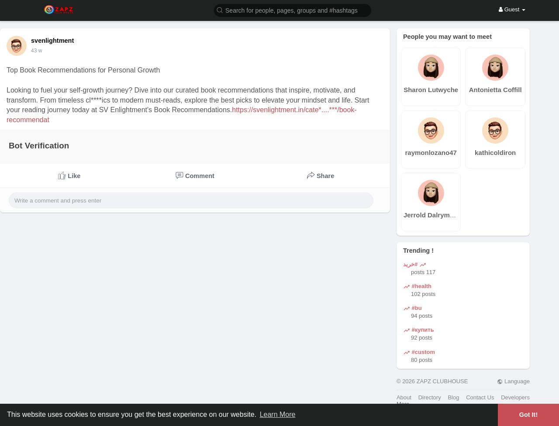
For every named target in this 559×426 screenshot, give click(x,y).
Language (513, 381)
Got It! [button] (528, 414)
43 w (36, 51)
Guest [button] (512, 9)
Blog (453, 397)
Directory (429, 397)
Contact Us (480, 397)
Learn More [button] (278, 414)
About (404, 397)
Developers (515, 397)
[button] (292, 10)
